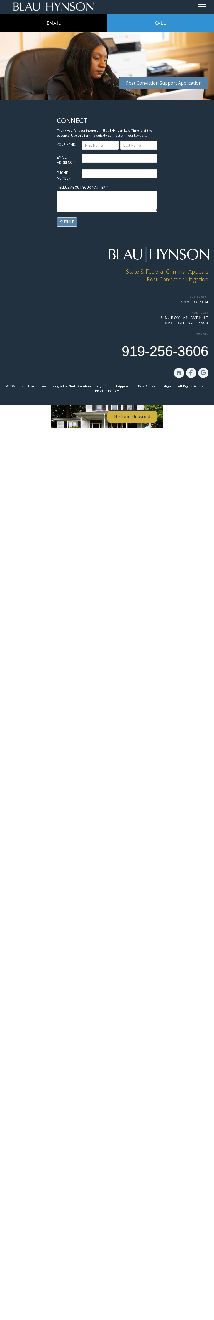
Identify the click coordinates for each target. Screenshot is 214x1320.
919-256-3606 (165, 351)
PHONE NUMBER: (64, 176)
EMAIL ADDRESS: (66, 160)
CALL (160, 23)
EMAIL (54, 23)
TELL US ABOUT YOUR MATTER (82, 187)
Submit (67, 221)
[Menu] (202, 7)
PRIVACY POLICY (107, 391)
